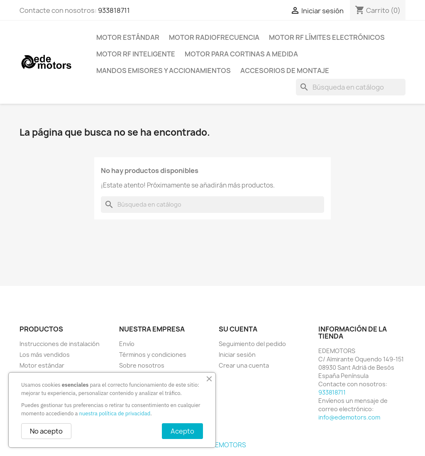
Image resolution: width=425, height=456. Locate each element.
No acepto (46, 431)
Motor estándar (127, 37)
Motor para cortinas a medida (241, 54)
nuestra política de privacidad (115, 413)
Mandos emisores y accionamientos (163, 70)
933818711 (114, 10)
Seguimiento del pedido (252, 344)
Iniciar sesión (237, 354)
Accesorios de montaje (284, 70)
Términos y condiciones (152, 354)
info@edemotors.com (349, 417)
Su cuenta (238, 329)
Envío (126, 344)
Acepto (182, 431)
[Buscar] (350, 87)
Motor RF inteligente (135, 54)
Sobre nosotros (141, 365)
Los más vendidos (45, 354)
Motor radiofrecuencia (214, 37)
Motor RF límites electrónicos (327, 37)
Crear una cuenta (244, 365)
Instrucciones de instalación (60, 344)
